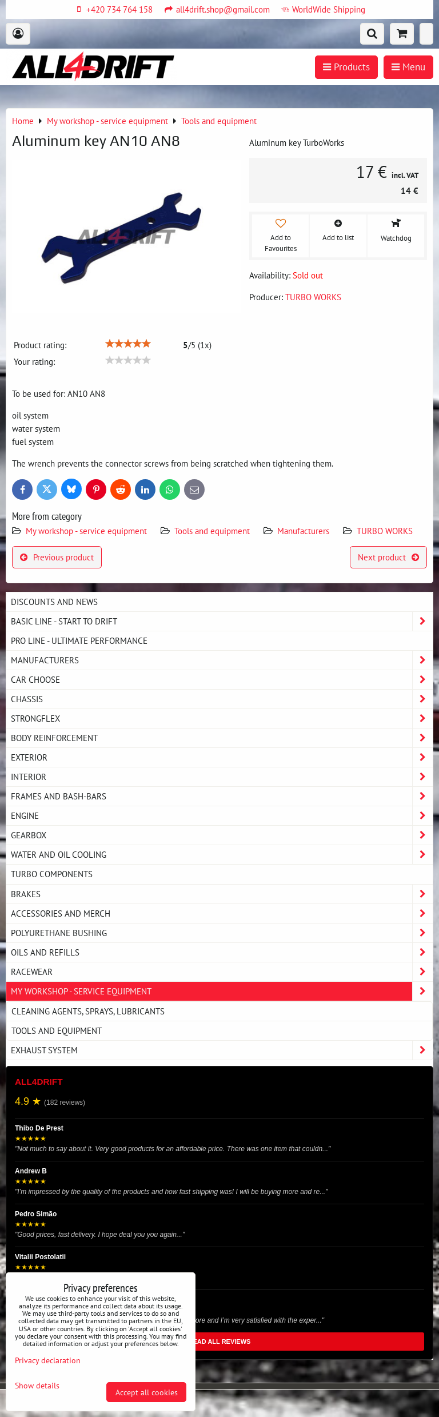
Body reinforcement (222, 738)
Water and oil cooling (222, 854)
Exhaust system (222, 1050)
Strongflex (222, 718)
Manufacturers (303, 530)
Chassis (222, 699)
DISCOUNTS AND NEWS (54, 601)
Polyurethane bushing (222, 933)
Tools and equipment (212, 530)
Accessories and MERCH (222, 913)
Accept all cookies (146, 1392)
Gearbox (222, 835)
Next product (388, 557)
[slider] (128, 343)
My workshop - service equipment (86, 530)
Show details (37, 1385)
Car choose (222, 679)
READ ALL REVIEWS (220, 1341)
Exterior (222, 757)
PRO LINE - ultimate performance (79, 640)
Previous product (57, 557)
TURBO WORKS (385, 530)
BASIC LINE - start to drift (222, 621)
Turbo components (52, 873)
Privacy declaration (48, 1360)
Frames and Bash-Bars (222, 796)
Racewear (222, 971)
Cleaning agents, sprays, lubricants (88, 1011)
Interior (222, 776)
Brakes (222, 894)
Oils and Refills (222, 952)
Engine (222, 815)
